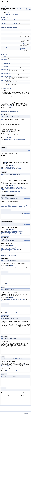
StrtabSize (7, 80)
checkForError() (13, 139)
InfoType (11, 62)
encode (12, 23)
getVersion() (3, 140)
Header (7, 5)
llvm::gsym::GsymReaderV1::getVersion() (8, 250)
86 (7, 368)
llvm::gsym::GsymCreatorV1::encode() (13, 191)
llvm (1, 5)
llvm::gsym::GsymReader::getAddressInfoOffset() (10, 249)
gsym (4, 5)
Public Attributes (28, 8)
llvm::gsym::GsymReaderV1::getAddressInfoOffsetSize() (16, 205)
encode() (15, 143)
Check (12, 21)
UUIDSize (7, 66)
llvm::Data (16, 167)
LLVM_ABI (3, 19)
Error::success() (22, 134)
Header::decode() (9, 105)
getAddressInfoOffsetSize (25, 37)
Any (2, 365)
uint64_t (17, 33)
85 (7, 185)
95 (7, 203)
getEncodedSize (23, 33)
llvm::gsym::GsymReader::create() (19, 247)
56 (7, 265)
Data (21, 49)
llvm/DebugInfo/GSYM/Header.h (11, 14)
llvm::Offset (19, 168)
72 (7, 330)
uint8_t (17, 37)
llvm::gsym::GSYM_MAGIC (11, 140)
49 (7, 297)
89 (7, 245)
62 (7, 281)
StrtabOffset (8, 76)
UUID (15, 67)
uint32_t (17, 29)
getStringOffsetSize (24, 43)
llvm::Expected (11, 47)
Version (7, 59)
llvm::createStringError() (20, 139)
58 (7, 381)
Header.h (11, 107)
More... (8, 12)
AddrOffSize (7, 63)
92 (7, 217)
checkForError (14, 19)
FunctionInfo (16, 62)
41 (7, 137)
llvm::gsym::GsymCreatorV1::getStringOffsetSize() (15, 231)
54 (7, 400)
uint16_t (3, 59)
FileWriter (16, 23)
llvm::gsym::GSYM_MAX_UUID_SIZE (22, 140)
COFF (2, 94)
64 (7, 165)
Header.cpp (12, 137)
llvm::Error (7, 19)
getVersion (22, 29)
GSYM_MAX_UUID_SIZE (12, 83)
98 (7, 229)
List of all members (28, 9)
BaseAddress (7, 69)
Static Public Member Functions (21, 8)
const (19, 19)
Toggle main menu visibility (1, 3)
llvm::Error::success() (7, 141)
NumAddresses (8, 73)
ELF (25, 93)
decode (21, 47)
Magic (6, 56)
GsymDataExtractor (24, 48)
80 (7, 351)
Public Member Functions (26, 7)
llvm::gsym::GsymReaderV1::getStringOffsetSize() (10, 232)
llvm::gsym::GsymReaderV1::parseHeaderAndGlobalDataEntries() (13, 206)
